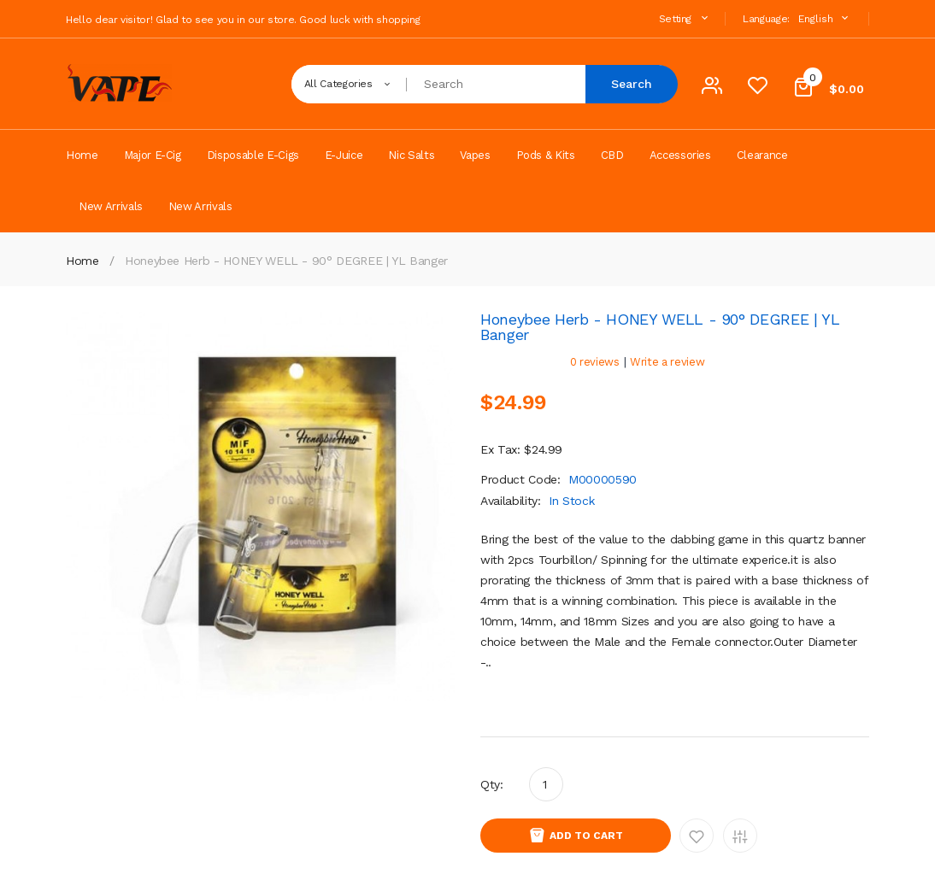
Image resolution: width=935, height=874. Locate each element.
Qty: (491, 784)
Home (82, 260)
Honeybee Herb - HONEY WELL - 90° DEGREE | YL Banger (286, 260)
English (825, 18)
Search (631, 84)
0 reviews (595, 361)
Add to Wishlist (696, 835)
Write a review (667, 361)
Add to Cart (586, 836)
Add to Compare (740, 835)
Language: (766, 19)
